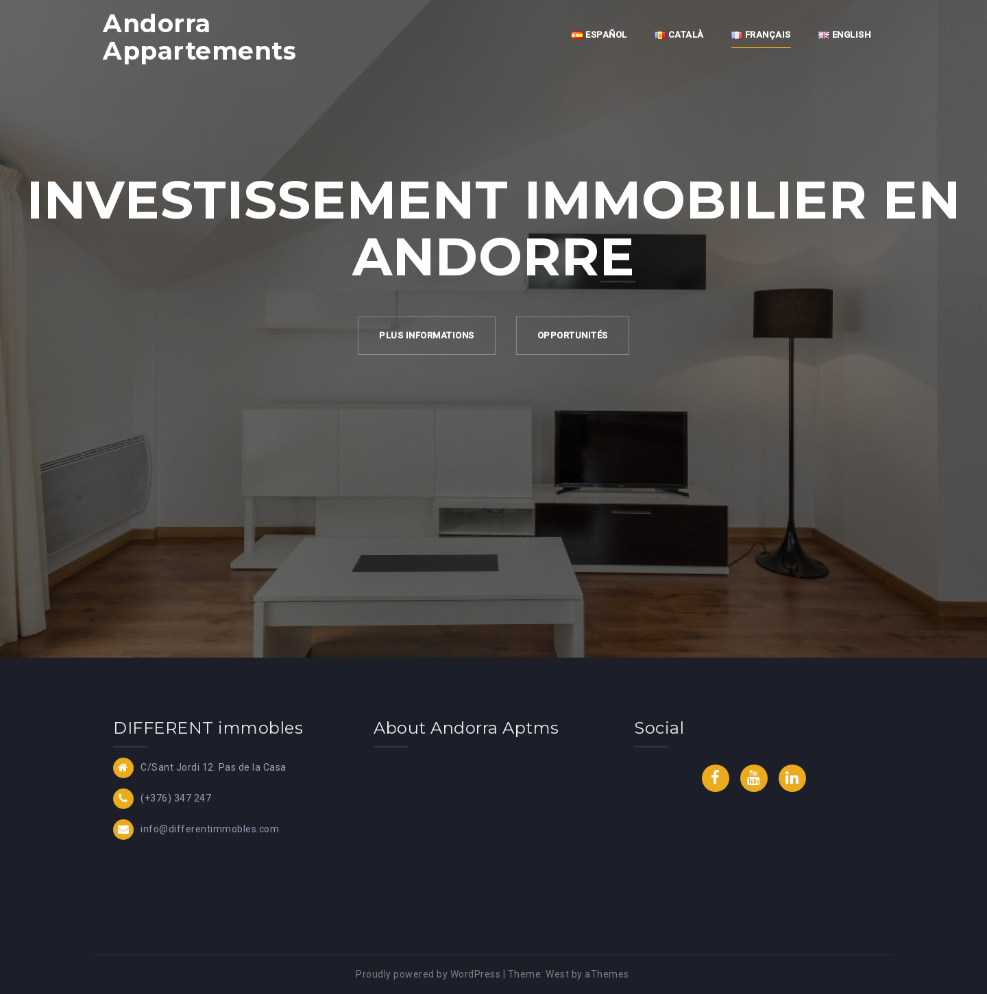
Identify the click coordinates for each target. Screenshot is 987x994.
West (557, 974)
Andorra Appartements (199, 37)
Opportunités (572, 335)
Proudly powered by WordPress (428, 974)
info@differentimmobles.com (210, 828)
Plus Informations (426, 335)
